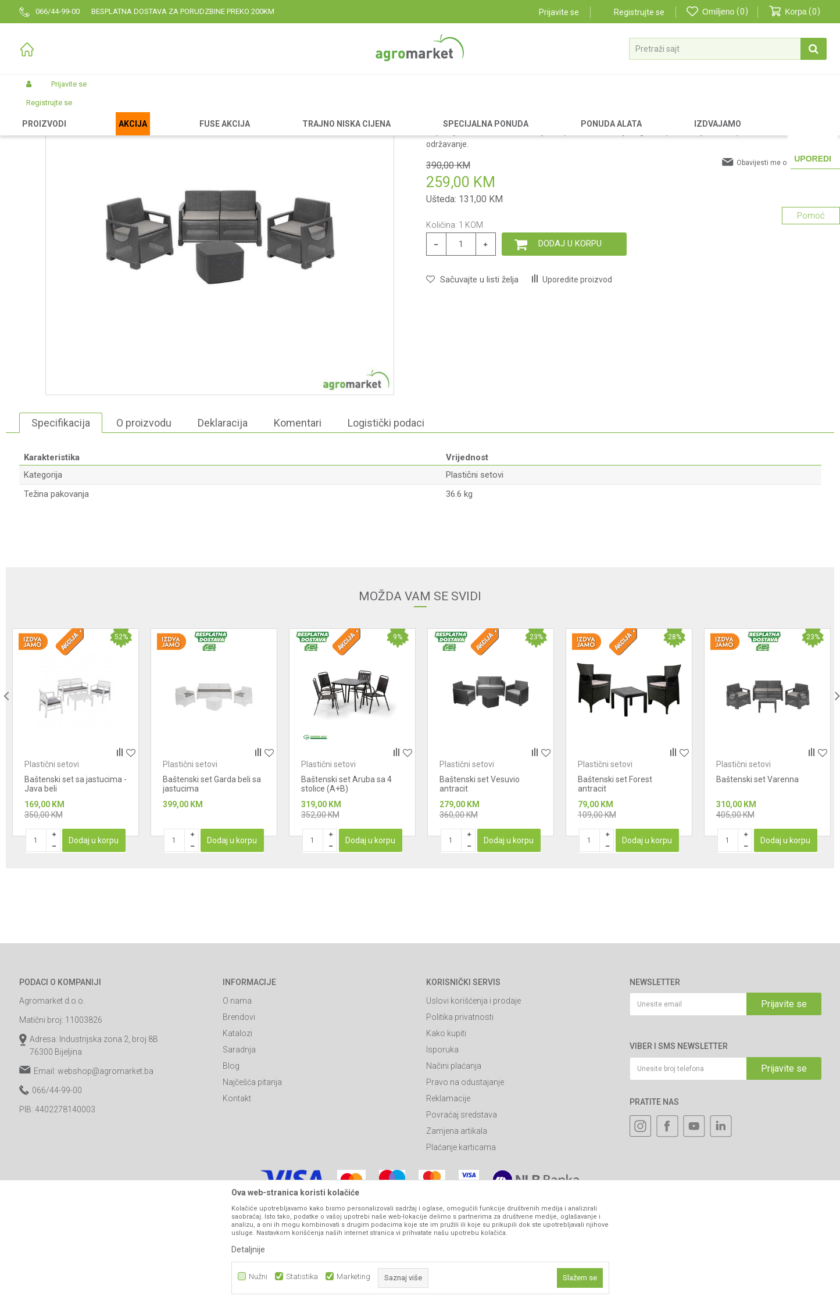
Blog (231, 1164)
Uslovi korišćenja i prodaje (473, 1099)
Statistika (302, 1276)
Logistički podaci (386, 521)
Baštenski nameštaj (168, 112)
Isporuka (442, 1147)
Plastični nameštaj (238, 112)
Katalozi (237, 1131)
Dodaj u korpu (570, 341)
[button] (728, 49)
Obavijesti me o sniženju (776, 261)
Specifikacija (60, 521)
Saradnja (239, 1147)
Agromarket (38, 112)
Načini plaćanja (453, 1164)
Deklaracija (223, 521)
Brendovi (239, 1115)
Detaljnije (248, 1249)
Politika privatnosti (460, 1115)
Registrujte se (639, 12)
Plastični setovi (301, 112)
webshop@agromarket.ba (105, 1169)
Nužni (258, 1276)
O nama (237, 1099)
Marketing (353, 1276)
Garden (115, 112)
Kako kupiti (446, 1131)
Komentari (297, 521)
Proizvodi (80, 112)
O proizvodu (143, 521)
